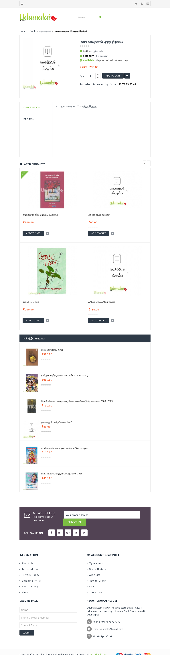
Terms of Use (29, 561)
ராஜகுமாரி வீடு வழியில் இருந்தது (40, 214)
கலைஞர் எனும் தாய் (52, 349)
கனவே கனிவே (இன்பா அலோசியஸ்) (61, 473)
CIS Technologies (97, 647)
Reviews (28, 118)
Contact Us (95, 585)
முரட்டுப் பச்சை (31, 301)
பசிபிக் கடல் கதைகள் (99, 214)
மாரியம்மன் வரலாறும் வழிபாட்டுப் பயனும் (64, 447)
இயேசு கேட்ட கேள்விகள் (101, 301)
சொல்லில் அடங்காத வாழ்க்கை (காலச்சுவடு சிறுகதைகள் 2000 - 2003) (77, 401)
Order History (96, 561)
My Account (95, 556)
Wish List (93, 567)
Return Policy (29, 579)
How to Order (96, 573)
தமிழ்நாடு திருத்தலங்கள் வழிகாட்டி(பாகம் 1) (64, 375)
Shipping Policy (30, 573)
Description (31, 107)
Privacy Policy (29, 567)
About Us (26, 556)
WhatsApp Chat (102, 629)
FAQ (90, 579)
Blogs (24, 585)
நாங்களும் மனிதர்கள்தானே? (56, 422)
